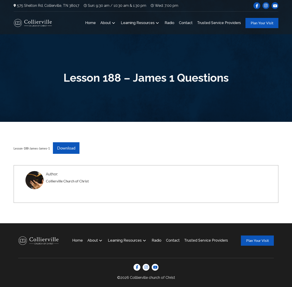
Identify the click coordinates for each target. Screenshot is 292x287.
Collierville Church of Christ (67, 181)
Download (66, 147)
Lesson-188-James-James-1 (32, 148)
